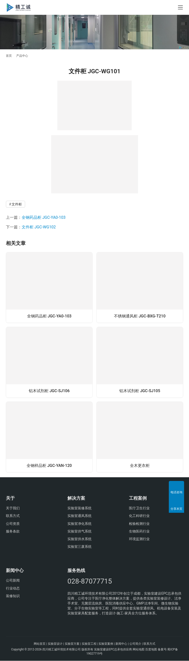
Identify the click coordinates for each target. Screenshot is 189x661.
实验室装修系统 (79, 508)
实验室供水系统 (79, 539)
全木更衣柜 (140, 465)
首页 (9, 55)
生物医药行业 (139, 531)
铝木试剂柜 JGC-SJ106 (49, 390)
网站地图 (138, 649)
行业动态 (13, 588)
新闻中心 (121, 644)
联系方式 (13, 516)
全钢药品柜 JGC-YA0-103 (43, 217)
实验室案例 (105, 644)
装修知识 (13, 596)
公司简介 (135, 644)
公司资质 (13, 524)
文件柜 (17, 204)
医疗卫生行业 (139, 508)
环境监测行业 (139, 539)
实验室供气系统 (79, 531)
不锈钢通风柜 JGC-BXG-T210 (139, 315)
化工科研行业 (139, 516)
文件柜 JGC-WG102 (39, 227)
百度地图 (151, 649)
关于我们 (13, 508)
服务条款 (13, 531)
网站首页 (40, 644)
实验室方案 (72, 644)
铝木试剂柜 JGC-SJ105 (139, 390)
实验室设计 (55, 644)
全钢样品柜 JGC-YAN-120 (49, 465)
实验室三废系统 (79, 547)
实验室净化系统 (79, 524)
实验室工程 (89, 644)
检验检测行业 (139, 524)
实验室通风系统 (79, 516)
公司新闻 (13, 581)
